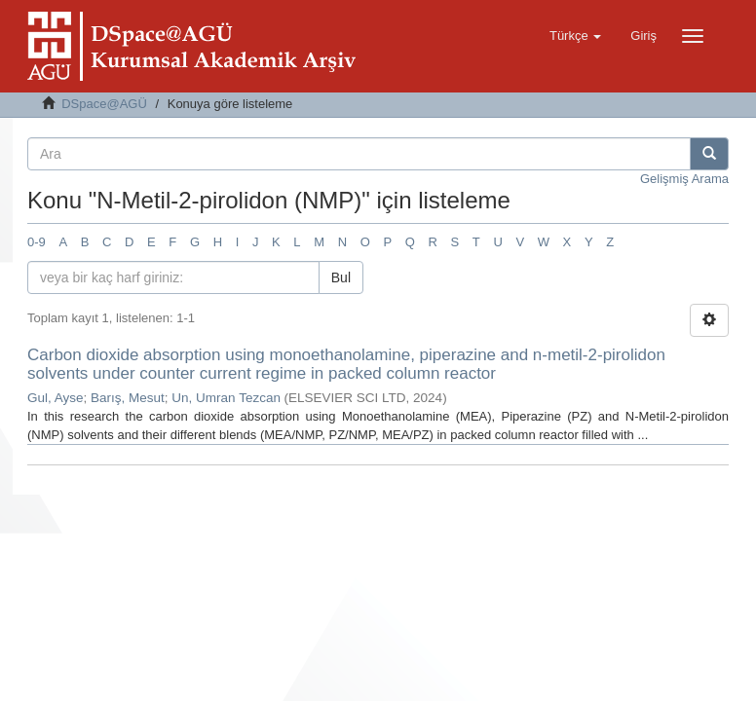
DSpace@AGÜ (104, 103)
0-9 (36, 242)
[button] (575, 36)
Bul (341, 277)
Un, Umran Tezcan (226, 397)
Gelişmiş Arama (684, 178)
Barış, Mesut (128, 397)
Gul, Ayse (55, 397)
